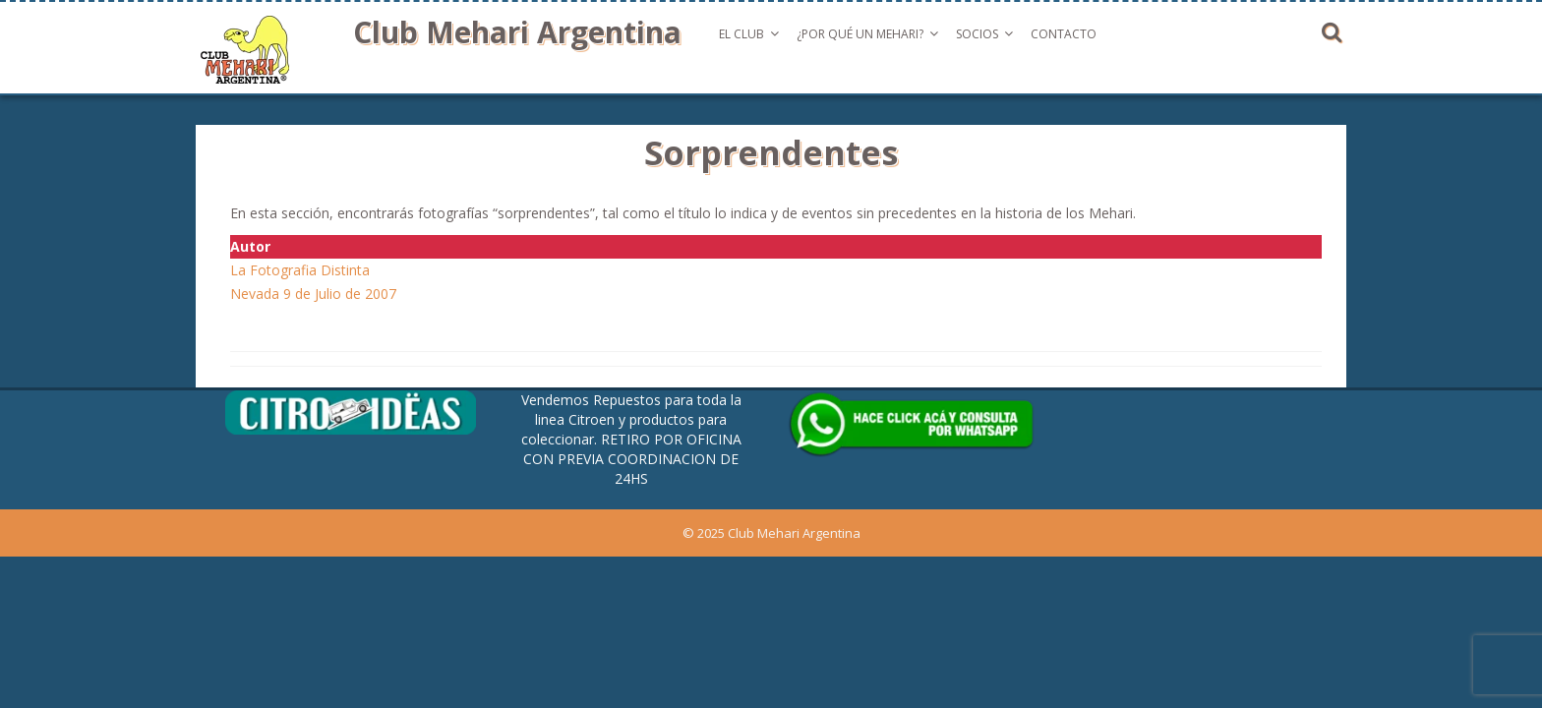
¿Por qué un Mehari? (860, 34)
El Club (741, 34)
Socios (977, 34)
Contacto (1064, 34)
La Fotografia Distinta (300, 270)
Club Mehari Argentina (517, 32)
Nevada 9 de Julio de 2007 (313, 293)
